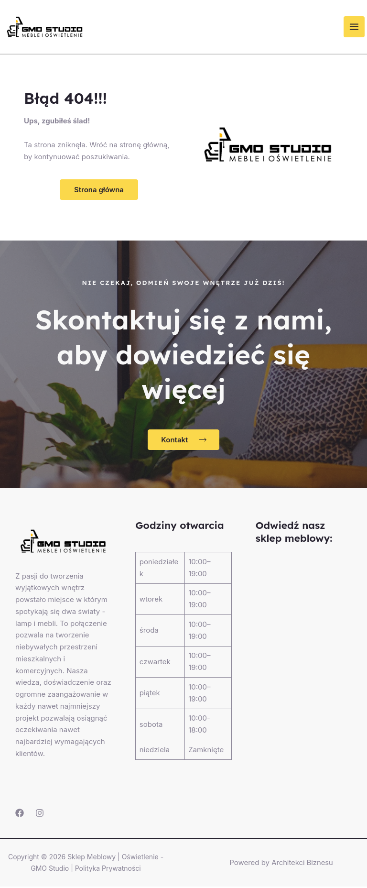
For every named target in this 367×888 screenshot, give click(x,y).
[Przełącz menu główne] (356, 27)
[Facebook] (19, 814)
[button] (99, 191)
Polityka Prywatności (108, 870)
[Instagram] (39, 814)
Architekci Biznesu (302, 863)
